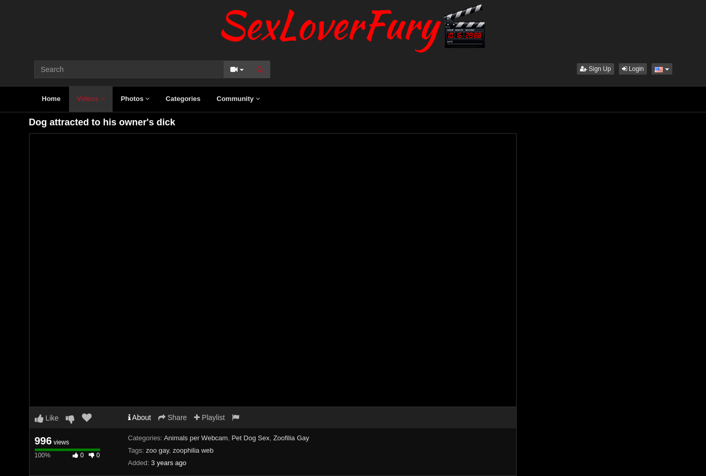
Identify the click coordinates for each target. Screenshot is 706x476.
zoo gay (157, 450)
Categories (182, 99)
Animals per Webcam (196, 438)
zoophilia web (193, 450)
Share (172, 417)
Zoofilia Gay (291, 438)
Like (47, 418)
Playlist (209, 417)
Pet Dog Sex (250, 438)
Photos (135, 99)
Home (51, 99)
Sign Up (595, 69)
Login (633, 69)
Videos (91, 99)
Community (238, 99)
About (139, 417)
